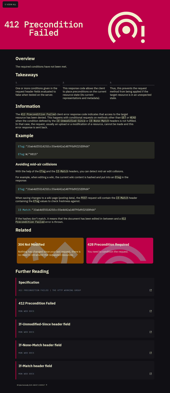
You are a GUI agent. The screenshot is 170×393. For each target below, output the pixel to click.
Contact (42, 385)
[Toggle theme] (46, 384)
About (35, 385)
